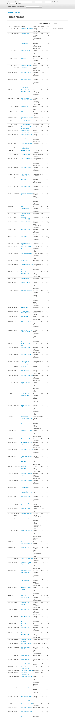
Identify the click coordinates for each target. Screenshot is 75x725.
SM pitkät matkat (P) (26, 282)
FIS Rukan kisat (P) (25, 154)
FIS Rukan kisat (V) (25, 150)
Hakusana (16, 1)
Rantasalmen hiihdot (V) (27, 703)
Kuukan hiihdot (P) (25, 438)
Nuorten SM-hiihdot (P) (26, 530)
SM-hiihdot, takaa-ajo (26, 33)
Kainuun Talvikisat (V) (26, 616)
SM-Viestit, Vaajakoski (26, 508)
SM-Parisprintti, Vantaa (26, 138)
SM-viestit (23, 58)
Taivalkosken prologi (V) (27, 670)
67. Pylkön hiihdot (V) (26, 120)
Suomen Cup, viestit (26, 229)
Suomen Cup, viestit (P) (27, 375)
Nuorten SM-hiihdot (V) (26, 519)
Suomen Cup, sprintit (26, 354)
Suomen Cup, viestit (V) (27, 449)
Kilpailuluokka (55, 1)
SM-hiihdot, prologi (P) (26, 299)
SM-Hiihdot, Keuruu (26, 221)
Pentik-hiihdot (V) (25, 278)
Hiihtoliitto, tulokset (14, 12)
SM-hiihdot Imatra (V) (26, 321)
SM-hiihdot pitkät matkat (27, 28)
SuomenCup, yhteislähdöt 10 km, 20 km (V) (26, 492)
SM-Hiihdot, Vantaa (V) (26, 134)
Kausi (43, 1)
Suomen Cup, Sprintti (26, 167)
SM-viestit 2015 (24, 370)
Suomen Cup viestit (25, 162)
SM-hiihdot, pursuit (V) (26, 290)
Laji (33, 1)
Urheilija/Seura (21, 6)
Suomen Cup (24, 236)
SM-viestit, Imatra (25, 316)
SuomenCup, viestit (25, 496)
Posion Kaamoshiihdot (26, 143)
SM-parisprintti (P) (25, 655)
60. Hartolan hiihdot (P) (26, 124)
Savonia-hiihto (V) (25, 700)
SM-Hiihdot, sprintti (25, 50)
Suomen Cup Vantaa (26, 79)
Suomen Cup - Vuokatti (26, 480)
